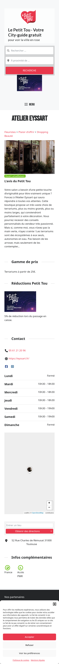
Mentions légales (38, 660)
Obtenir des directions (27, 531)
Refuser (29, 645)
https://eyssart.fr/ (19, 358)
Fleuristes (10, 132)
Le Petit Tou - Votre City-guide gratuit (26, 32)
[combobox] (29, 50)
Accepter (29, 636)
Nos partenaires (14, 597)
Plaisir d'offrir (26, 132)
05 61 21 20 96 (17, 350)
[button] (54, 604)
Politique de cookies (21, 660)
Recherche (29, 70)
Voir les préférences (29, 653)
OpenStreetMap (38, 513)
